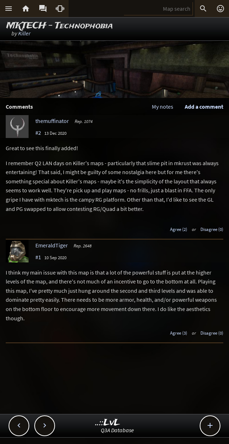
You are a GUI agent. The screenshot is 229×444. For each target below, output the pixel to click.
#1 (38, 257)
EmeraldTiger (51, 245)
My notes (162, 106)
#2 (38, 132)
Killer (24, 33)
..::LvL (108, 422)
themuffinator (52, 120)
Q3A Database (117, 430)
